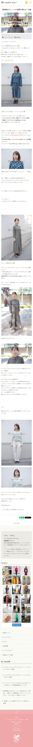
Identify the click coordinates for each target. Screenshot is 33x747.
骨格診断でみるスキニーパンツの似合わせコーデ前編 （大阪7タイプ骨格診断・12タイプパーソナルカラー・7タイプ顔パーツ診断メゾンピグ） (17, 693)
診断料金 (16, 724)
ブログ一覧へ (16, 523)
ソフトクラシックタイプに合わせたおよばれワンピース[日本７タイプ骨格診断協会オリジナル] (17, 684)
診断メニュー (6, 632)
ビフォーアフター (8, 37)
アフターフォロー (16, 726)
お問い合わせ (16, 728)
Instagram (16, 625)
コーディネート (7, 637)
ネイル (5, 641)
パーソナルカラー (8, 650)
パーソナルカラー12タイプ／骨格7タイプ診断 (16, 719)
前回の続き (8, 60)
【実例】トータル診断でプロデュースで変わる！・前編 (17, 702)
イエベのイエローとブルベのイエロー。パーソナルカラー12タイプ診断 (17, 668)
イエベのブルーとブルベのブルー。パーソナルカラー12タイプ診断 (17, 676)
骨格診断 (5, 646)
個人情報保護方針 (16, 730)
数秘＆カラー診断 (8, 655)
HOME (16, 717)
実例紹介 (18, 37)
